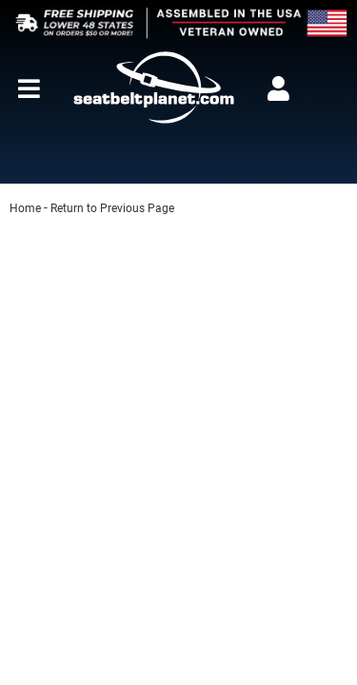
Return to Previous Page (112, 208)
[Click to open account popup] (278, 88)
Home (25, 208)
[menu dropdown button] (28, 88)
